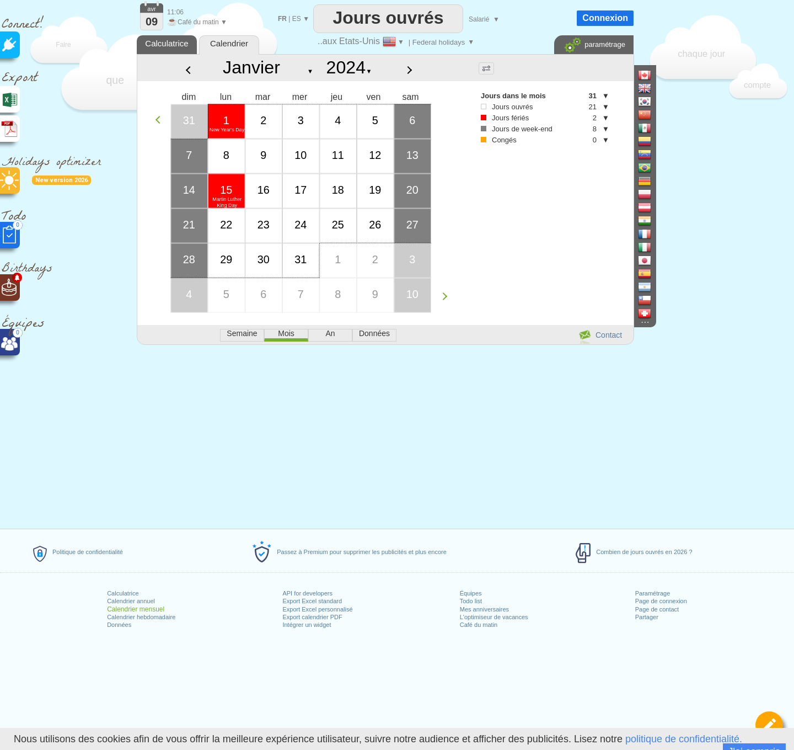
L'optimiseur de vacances (494, 617)
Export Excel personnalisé (317, 609)
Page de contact (657, 609)
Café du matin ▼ (197, 22)
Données (119, 624)
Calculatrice (122, 593)
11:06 (175, 12)
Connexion (605, 18)
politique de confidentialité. (683, 738)
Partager (646, 617)
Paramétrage (652, 593)
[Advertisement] (385, 435)
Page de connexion (661, 601)
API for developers (307, 593)
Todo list (471, 601)
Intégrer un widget (306, 624)
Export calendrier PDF (312, 617)
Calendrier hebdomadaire (141, 617)
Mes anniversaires (484, 609)
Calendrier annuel (131, 601)
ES (296, 19)
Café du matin (478, 624)
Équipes (471, 593)
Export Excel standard (312, 601)
